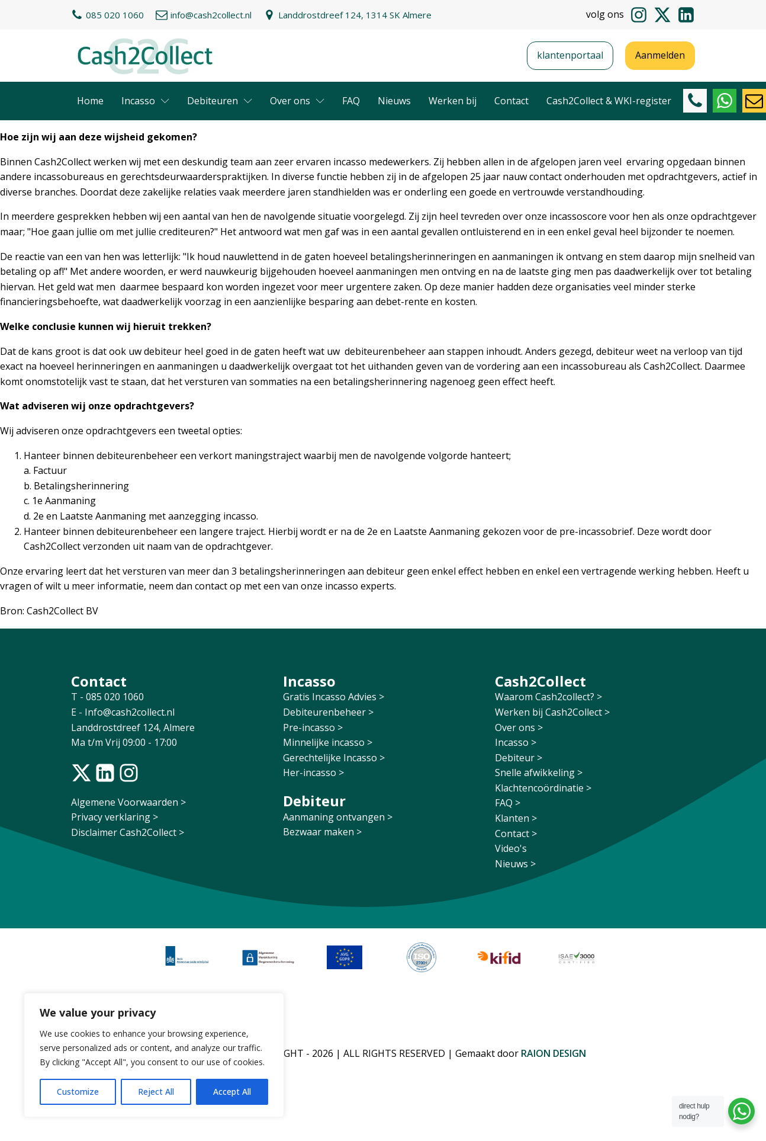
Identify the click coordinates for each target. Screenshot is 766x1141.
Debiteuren (219, 100)
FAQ (351, 100)
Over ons (297, 100)
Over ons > (519, 727)
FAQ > (507, 802)
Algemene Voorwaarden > (128, 802)
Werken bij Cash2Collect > (552, 712)
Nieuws (394, 100)
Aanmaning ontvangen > (337, 816)
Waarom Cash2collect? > (548, 696)
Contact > (516, 833)
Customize (78, 1091)
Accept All (232, 1091)
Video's (511, 848)
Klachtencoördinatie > (543, 787)
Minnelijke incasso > (327, 742)
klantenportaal (570, 55)
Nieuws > (515, 863)
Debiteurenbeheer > (328, 712)
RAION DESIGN (553, 1053)
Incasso (145, 100)
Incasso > (515, 742)
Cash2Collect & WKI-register (608, 100)
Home (90, 100)
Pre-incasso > (313, 727)
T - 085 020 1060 (108, 696)
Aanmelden (660, 55)
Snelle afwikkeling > (538, 772)
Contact (511, 100)
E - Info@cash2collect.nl (124, 712)
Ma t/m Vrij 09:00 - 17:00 (124, 742)
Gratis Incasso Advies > (333, 696)
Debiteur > (518, 757)
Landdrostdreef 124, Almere (133, 727)
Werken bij (453, 100)
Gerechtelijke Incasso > (334, 757)
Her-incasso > (313, 772)
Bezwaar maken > (322, 831)
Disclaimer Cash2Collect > (127, 832)
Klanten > (516, 818)
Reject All (156, 1091)
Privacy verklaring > (114, 816)
